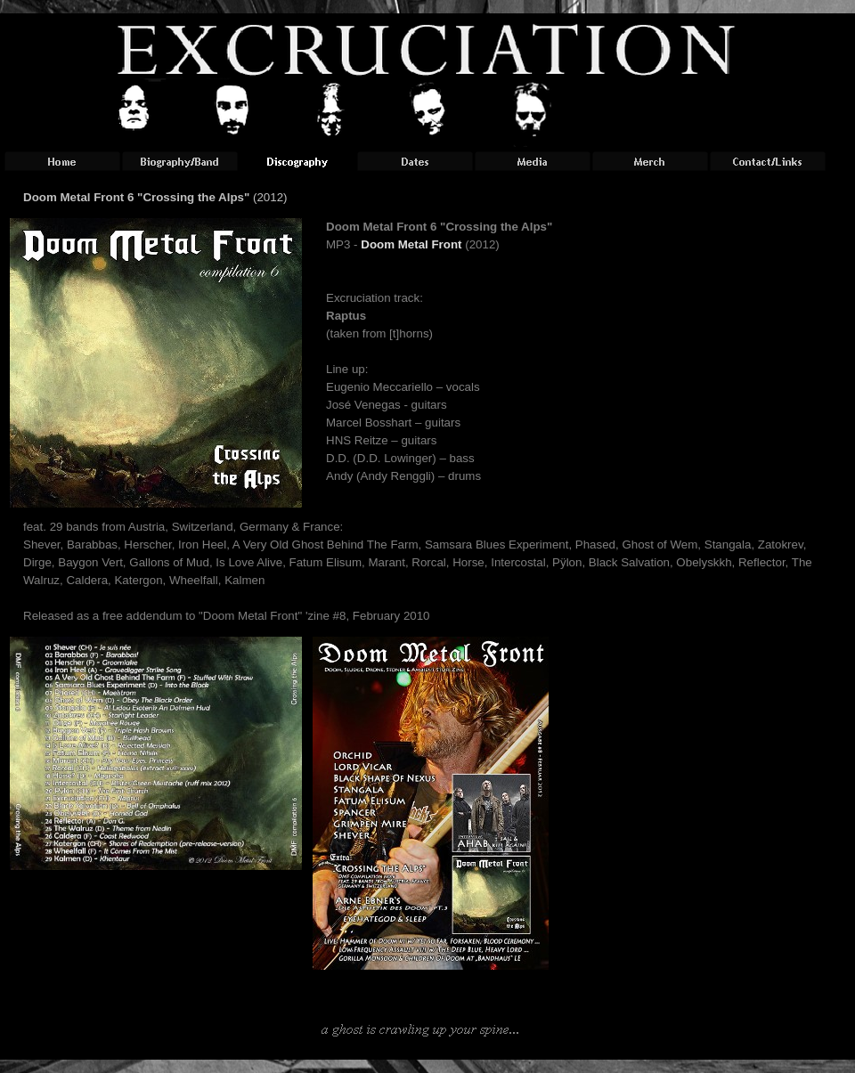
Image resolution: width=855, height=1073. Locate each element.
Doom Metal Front (411, 244)
